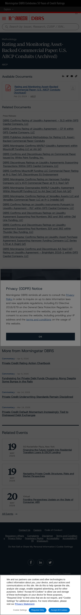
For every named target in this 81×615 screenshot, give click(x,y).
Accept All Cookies (59, 610)
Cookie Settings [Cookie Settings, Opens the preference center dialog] (20, 610)
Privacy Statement (24, 604)
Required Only (37, 610)
